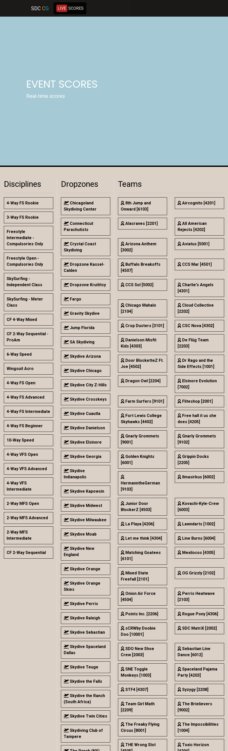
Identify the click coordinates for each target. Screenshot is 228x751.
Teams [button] (130, 184)
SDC (40, 8)
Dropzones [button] (79, 184)
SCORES (70, 8)
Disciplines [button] (22, 184)
